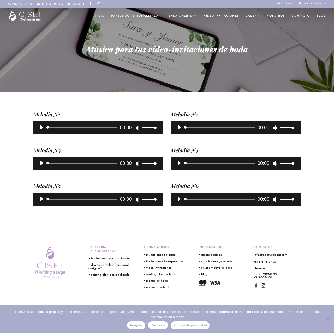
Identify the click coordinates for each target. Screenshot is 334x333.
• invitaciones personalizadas (109, 258)
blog (321, 16)
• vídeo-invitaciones (157, 267)
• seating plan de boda (160, 274)
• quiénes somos (210, 254)
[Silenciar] (137, 127)
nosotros (276, 16)
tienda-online (178, 16)
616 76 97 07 (22, 4)
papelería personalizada (135, 16)
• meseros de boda (157, 287)
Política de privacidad (190, 325)
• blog (203, 274)
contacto (300, 16)
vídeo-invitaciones (221, 16)
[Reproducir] (41, 127)
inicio (99, 16)
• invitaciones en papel (160, 254)
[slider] (82, 127)
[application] (96, 127)
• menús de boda (156, 280)
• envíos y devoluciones (215, 267)
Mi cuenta (285, 4)
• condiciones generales (215, 261)
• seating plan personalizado (109, 275)
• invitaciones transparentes (163, 261)
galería (253, 16)
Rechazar (158, 325)
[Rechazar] (327, 319)
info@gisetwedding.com (270, 254)
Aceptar (136, 325)
